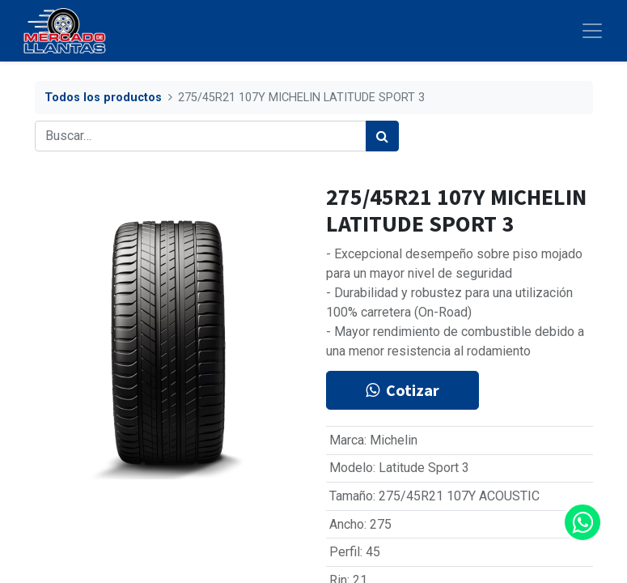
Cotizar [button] (402, 390)
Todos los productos (103, 97)
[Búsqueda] (382, 136)
